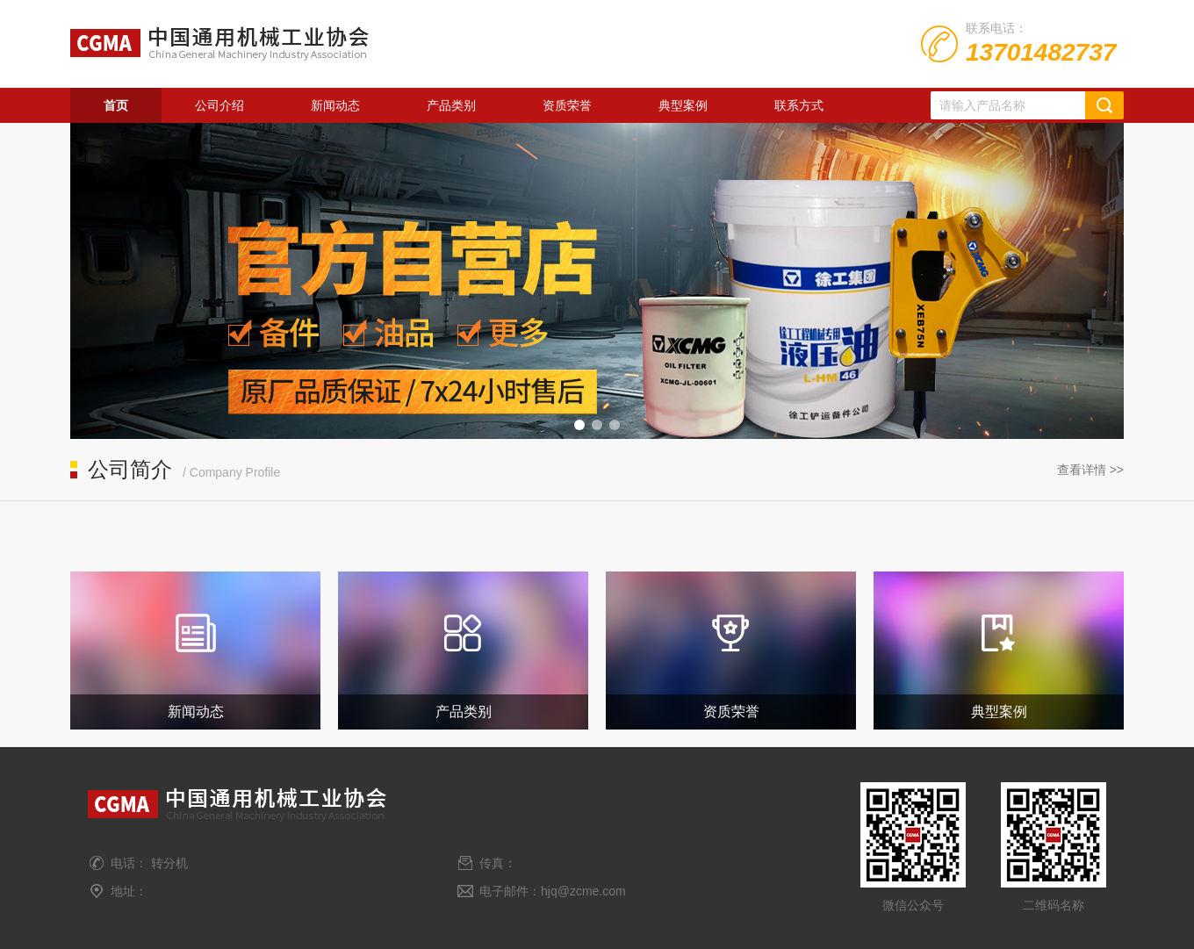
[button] (579, 425)
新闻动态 (335, 105)
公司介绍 (219, 105)
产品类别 (451, 105)
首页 (116, 105)
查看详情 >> (1090, 470)
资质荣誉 (567, 105)
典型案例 (683, 105)
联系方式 (799, 105)
